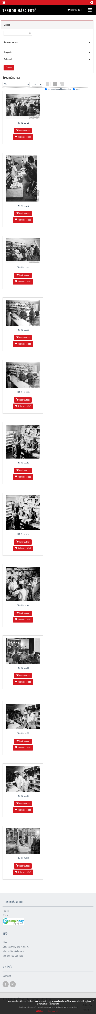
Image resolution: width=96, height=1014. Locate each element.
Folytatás (38, 1011)
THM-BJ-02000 (23, 330)
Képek (5, 915)
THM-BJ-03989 (23, 796)
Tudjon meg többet (53, 1011)
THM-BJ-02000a (23, 392)
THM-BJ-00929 (23, 206)
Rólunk (5, 942)
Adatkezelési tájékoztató (13, 951)
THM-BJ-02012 (23, 463)
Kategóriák (8, 52)
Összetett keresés (11, 42)
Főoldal (6, 911)
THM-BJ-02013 (23, 605)
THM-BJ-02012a (22, 534)
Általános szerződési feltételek (16, 947)
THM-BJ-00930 (23, 267)
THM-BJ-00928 (23, 123)
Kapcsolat (7, 976)
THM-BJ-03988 (23, 733)
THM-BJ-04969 (23, 858)
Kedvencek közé (23, 136)
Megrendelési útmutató (13, 956)
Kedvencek (8, 59)
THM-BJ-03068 (23, 668)
